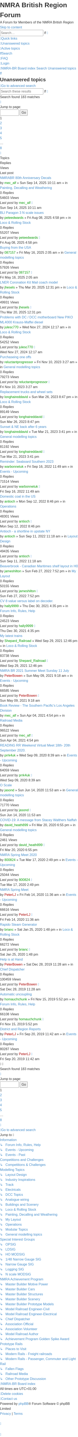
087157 (9, 252)
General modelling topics (22, 367)
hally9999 (11, 606)
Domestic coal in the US (18, 496)
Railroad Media (11, 720)
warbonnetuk (14, 466)
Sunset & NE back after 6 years (23, 427)
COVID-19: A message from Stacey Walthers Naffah (38, 820)
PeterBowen (13, 675)
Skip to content (11, 27)
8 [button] (1, 148)
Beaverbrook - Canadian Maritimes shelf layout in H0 (39, 566)
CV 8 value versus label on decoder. (26, 601)
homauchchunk (15, 999)
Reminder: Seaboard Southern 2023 (26, 461)
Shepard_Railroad (17, 641)
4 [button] (1, 133)
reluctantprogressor (18, 362)
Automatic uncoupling (16, 994)
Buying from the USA (15, 247)
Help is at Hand (11, 959)
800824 (9, 860)
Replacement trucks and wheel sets (26, 392)
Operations (8, 506)
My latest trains (11, 636)
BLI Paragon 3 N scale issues (22, 212)
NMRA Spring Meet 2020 (18, 855)
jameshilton (12, 571)
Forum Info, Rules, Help (17, 611)
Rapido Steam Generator (18, 924)
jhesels (9, 287)
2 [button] (1, 123)
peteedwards (14, 217)
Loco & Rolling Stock (15, 222)
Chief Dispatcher (12, 969)
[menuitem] (15, 43)
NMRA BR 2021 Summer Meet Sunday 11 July (34, 670)
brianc (9, 929)
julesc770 (11, 327)
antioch (9, 501)
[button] (0, 102)
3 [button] (1, 128)
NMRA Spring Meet (14, 889)
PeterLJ (10, 894)
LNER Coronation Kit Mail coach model (29, 282)
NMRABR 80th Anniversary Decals (25, 178)
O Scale (6, 785)
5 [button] (1, 138)
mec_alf (10, 183)
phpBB (23, 1403)
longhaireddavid (16, 397)
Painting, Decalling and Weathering (26, 188)
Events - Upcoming (14, 471)
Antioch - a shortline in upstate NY (25, 531)
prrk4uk (9, 755)
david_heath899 (16, 825)
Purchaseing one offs (15, 357)
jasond (9, 790)
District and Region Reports (20, 1029)
